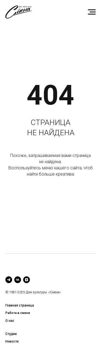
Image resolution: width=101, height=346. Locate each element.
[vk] (17, 279)
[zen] (26, 279)
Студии (11, 334)
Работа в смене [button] (17, 313)
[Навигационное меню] (92, 12)
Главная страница (19, 305)
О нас (9, 321)
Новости (12, 341)
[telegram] (8, 279)
